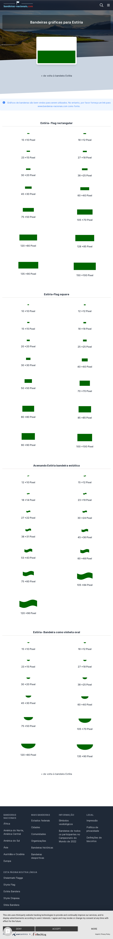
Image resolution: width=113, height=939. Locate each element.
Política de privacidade (93, 829)
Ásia (6, 847)
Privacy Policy (105, 934)
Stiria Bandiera (11, 904)
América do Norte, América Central (14, 832)
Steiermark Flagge (13, 877)
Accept (56, 929)
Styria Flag (9, 884)
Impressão (92, 820)
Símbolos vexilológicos (66, 822)
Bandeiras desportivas (37, 856)
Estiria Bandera (12, 891)
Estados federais (40, 820)
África (7, 823)
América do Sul (12, 840)
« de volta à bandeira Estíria (56, 75)
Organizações (38, 840)
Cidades (35, 827)
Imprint (97, 934)
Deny (19, 929)
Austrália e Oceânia (14, 854)
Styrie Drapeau (12, 898)
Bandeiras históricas (42, 847)
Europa (7, 860)
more (94, 929)
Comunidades (38, 834)
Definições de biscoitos (94, 839)
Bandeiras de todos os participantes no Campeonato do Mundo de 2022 (69, 836)
